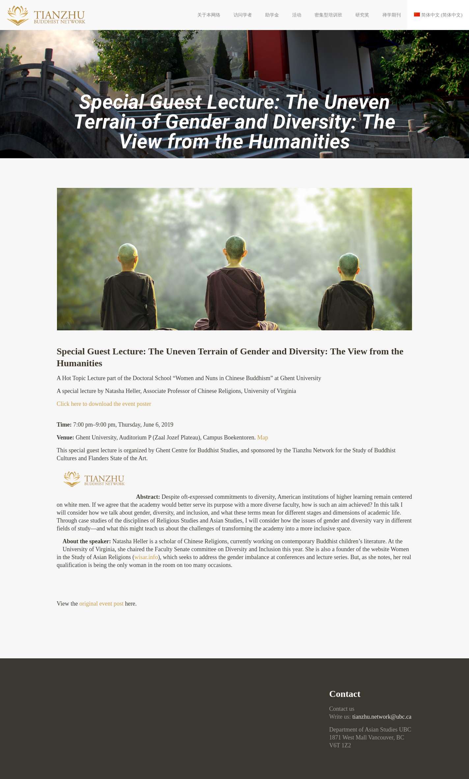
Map (262, 437)
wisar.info (146, 557)
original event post (101, 603)
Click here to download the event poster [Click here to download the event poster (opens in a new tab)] (104, 404)
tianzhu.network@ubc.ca (382, 716)
